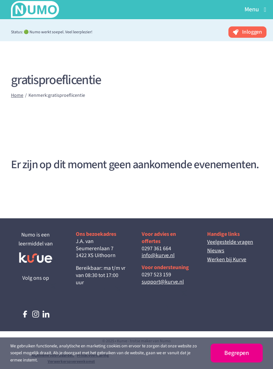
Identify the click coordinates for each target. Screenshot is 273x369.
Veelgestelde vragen (230, 242)
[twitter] (52, 286)
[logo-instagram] (35, 314)
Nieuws (215, 250)
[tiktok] (39, 286)
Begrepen (236, 353)
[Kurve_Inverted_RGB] (36, 248)
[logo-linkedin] (46, 314)
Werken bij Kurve (226, 259)
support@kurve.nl (163, 282)
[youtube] (35, 300)
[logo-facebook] (25, 314)
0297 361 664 (156, 248)
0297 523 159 (156, 274)
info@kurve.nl (158, 255)
